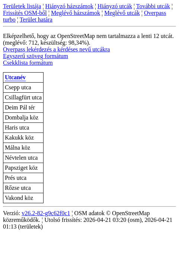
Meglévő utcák (122, 13)
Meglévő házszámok (75, 13)
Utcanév (15, 77)
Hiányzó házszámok (69, 6)
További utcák (153, 6)
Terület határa (36, 19)
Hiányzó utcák (115, 6)
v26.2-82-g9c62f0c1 (46, 213)
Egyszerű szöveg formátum (35, 56)
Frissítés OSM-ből (25, 13)
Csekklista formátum (28, 63)
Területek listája (22, 6)
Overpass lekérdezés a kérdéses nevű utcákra (56, 49)
